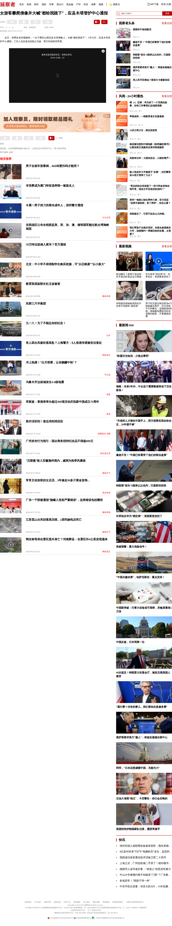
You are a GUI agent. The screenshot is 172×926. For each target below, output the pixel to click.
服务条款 (57, 902)
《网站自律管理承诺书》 (135, 902)
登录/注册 (166, 4)
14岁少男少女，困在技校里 (143, 130)
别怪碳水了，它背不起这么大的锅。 (148, 213)
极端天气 (106, 473)
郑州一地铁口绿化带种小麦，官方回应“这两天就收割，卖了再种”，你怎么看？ (150, 201)
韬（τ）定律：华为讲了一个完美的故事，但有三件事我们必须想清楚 (148, 104)
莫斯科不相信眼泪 (142, 29)
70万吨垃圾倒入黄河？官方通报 (46, 244)
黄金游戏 (106, 492)
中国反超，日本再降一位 (130, 642)
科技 (86, 4)
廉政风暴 (106, 296)
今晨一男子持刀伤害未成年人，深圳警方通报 (54, 205)
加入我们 (86, 902)
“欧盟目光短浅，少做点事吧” (132, 356)
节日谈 (107, 375)
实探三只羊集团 (36, 303)
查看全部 (167, 23)
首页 (21, 4)
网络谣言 (106, 355)
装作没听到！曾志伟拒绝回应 (44, 421)
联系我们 (28, 902)
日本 (108, 335)
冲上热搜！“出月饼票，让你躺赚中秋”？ (51, 362)
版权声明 (47, 902)
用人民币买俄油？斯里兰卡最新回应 (151, 80)
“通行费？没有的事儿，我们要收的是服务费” (141, 706)
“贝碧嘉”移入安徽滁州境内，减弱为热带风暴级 (56, 460)
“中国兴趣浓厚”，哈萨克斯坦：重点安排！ (140, 577)
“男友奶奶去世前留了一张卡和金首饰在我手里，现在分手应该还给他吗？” (150, 187)
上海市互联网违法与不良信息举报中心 (108, 918)
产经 (78, 4)
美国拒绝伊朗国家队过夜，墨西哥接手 (138, 829)
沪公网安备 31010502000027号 (60, 918)
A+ (13, 27)
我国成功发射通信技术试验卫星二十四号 (143, 857)
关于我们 (37, 902)
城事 (93, 4)
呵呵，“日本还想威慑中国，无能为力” (138, 768)
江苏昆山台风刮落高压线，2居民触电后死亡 (54, 519)
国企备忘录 (105, 453)
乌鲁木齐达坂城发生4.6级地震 (45, 382)
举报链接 (106, 902)
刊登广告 (67, 902)
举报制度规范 (117, 902)
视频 (101, 4)
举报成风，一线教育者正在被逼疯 (147, 116)
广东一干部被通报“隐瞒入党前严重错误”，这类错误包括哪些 (64, 500)
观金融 (69, 4)
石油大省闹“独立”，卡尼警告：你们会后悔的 (141, 798)
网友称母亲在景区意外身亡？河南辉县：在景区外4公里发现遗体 (67, 539)
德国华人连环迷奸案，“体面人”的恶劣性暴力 (145, 869)
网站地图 (96, 902)
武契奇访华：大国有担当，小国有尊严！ (150, 158)
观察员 (115, 4)
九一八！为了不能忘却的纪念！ (46, 323)
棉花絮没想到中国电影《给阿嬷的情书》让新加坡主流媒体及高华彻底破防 (150, 146)
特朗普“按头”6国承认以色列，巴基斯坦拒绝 (151, 56)
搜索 (167, 13)
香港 (108, 414)
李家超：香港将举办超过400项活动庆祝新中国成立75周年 (62, 401)
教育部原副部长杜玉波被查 (43, 284)
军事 (51, 4)
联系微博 (76, 902)
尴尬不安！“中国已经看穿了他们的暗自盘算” (152, 44)
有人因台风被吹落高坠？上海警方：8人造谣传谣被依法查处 (64, 342)
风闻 (29, 4)
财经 (36, 4)
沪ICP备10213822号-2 (33, 908)
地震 (108, 394)
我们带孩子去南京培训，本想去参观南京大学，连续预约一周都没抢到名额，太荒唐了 (150, 230)
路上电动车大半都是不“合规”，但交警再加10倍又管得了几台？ (150, 174)
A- (6, 27)
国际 (44, 4)
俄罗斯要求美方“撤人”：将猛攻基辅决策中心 (152, 69)
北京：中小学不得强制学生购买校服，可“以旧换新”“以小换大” (65, 264)
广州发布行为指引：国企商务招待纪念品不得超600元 (59, 441)
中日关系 (106, 217)
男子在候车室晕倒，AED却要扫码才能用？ (52, 166)
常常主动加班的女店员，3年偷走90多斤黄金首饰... (58, 480)
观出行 (60, 4)
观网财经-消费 (104, 434)
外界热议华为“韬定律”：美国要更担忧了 (139, 516)
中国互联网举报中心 (83, 918)
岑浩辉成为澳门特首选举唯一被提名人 (50, 185)
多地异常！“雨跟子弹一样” (135, 880)
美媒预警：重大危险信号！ (131, 546)
